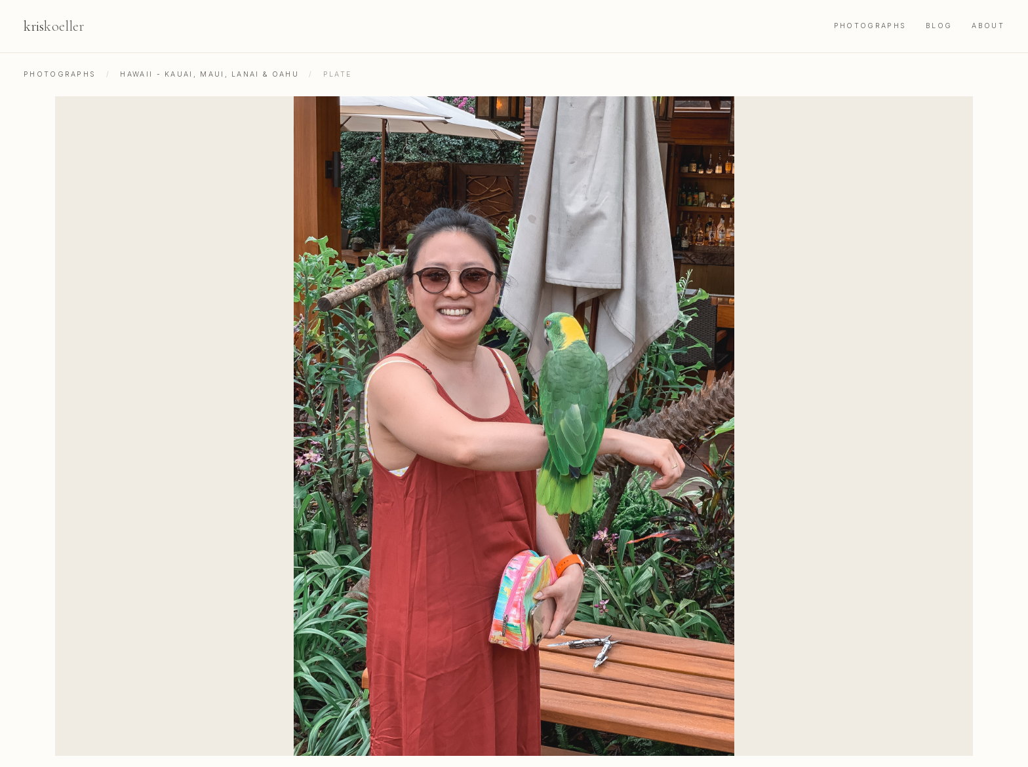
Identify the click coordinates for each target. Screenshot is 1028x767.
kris (54, 26)
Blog (939, 26)
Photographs (870, 26)
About (988, 26)
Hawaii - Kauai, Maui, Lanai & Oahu (209, 74)
